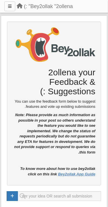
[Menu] (9, 6)
